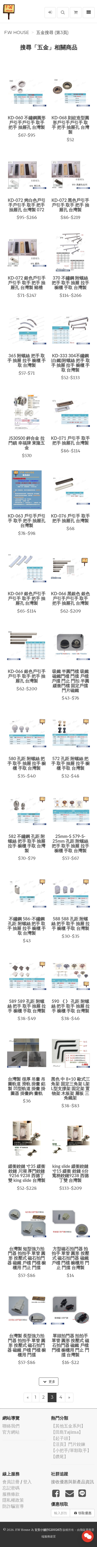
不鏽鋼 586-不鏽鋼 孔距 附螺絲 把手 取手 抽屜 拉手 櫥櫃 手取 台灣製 (26, 925)
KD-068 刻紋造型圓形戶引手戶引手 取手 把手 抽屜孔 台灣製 (70, 124)
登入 (27, 1481)
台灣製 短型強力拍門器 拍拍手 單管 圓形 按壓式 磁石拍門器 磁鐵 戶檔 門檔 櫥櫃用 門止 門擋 (26, 1258)
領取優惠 (83, 1513)
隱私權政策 (13, 1500)
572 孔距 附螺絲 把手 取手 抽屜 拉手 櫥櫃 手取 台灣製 (70, 763)
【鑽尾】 (59, 1456)
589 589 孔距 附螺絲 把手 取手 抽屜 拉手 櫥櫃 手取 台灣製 (26, 1006)
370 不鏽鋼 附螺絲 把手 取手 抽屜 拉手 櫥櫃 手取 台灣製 (70, 282)
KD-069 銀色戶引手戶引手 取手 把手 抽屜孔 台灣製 (27, 598)
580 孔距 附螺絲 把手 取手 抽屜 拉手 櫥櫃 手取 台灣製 (26, 763)
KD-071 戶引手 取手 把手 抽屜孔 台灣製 (70, 440)
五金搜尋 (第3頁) (52, 32)
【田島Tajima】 (67, 1432)
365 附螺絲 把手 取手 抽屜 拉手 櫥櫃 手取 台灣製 (26, 360)
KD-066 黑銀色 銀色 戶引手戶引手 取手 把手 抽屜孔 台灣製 (70, 598)
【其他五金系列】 (68, 1426)
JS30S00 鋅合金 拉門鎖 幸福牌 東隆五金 (26, 442)
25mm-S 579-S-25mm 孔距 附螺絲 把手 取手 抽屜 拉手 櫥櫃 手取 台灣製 (70, 843)
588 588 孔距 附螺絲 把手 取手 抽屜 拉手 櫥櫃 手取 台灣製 (70, 923)
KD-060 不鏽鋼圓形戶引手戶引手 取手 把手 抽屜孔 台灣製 (27, 122)
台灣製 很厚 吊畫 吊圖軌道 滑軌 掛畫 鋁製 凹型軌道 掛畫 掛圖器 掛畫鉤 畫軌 (26, 1086)
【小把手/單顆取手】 (71, 1450)
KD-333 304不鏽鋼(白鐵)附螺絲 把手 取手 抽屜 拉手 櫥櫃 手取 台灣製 (70, 362)
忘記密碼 (11, 1488)
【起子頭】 (61, 1438)
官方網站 (11, 1432)
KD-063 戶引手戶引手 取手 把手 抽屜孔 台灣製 (27, 520)
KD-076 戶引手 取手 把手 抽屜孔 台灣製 (70, 518)
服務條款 (11, 1494)
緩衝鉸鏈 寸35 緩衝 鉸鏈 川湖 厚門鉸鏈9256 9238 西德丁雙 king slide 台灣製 (26, 1173)
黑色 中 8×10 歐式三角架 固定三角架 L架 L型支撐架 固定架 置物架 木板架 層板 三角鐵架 (70, 1088)
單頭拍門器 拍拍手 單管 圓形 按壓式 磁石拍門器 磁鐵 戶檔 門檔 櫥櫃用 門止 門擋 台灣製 (70, 1345)
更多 (49, 1381)
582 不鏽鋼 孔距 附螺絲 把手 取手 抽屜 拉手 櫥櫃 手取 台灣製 (26, 843)
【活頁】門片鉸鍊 (68, 1444)
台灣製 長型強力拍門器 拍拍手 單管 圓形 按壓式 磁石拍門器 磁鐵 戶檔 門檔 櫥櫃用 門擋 (26, 1345)
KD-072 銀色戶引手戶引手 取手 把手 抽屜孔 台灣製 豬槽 (27, 282)
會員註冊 (11, 1481)
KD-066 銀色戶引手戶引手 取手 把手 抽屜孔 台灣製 (27, 676)
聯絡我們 (11, 1426)
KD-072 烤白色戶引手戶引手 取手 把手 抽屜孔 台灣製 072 (27, 205)
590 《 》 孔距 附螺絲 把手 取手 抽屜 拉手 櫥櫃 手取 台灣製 (70, 1006)
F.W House (16, 32)
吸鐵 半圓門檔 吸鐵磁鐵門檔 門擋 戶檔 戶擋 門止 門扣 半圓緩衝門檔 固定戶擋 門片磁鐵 (70, 681)
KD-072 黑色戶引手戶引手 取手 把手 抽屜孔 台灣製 (70, 205)
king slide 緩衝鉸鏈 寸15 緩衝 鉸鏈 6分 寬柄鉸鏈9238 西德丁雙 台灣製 (70, 1173)
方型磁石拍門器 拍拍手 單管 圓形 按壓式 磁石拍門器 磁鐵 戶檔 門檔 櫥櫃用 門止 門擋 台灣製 (70, 1258)
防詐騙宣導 (13, 1506)
